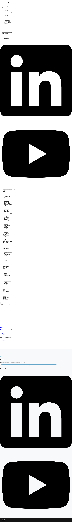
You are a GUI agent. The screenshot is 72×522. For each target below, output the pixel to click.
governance (6, 24)
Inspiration (3, 340)
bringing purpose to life (8, 38)
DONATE (28, 356)
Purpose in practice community (7, 32)
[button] (2, 301)
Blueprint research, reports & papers (9, 189)
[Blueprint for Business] (5, 263)
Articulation (3, 342)
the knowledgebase (5, 33)
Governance (3, 518)
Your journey (5, 260)
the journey (6, 6)
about (2, 7)
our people (5, 8)
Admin (3, 333)
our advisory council (8, 12)
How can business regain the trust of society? (8, 329)
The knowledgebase (6, 248)
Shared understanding (5, 341)
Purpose (1, 327)
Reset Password (5, 242)
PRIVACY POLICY (4, 519)
